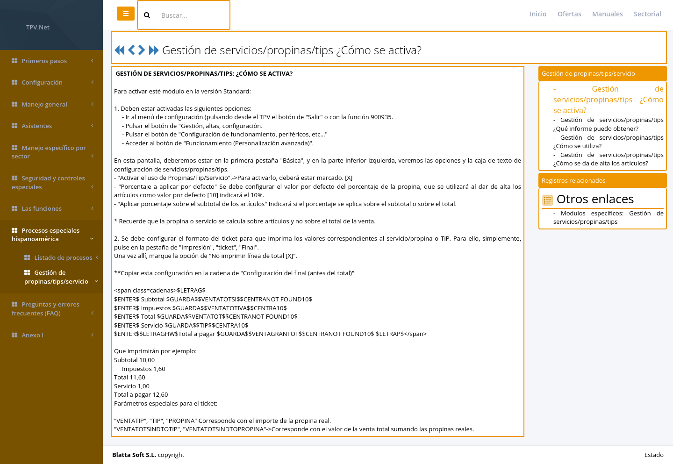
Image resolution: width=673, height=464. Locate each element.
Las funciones (52, 208)
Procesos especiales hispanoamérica (52, 234)
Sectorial (647, 13)
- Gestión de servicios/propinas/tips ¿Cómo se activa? (608, 99)
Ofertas (569, 13)
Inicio (538, 13)
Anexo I (52, 335)
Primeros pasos (52, 61)
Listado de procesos (61, 257)
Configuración (52, 82)
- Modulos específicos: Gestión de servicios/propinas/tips (608, 217)
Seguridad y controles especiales (52, 182)
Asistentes (52, 125)
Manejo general (52, 104)
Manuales (607, 13)
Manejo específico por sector (52, 152)
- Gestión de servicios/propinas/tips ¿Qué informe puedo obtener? (608, 124)
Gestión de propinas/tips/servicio (61, 277)
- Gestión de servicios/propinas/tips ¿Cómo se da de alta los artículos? (608, 159)
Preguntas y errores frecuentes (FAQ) (52, 308)
